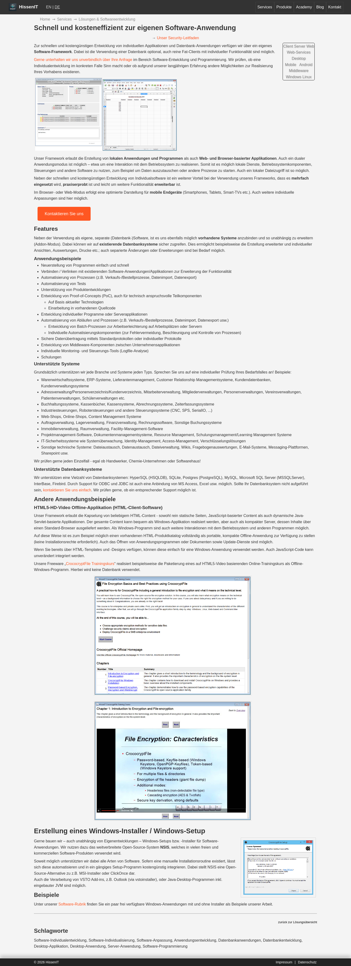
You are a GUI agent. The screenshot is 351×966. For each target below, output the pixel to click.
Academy (304, 7)
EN (48, 7)
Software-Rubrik (72, 904)
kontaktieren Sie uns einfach (67, 490)
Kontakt (334, 7)
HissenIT (23, 6)
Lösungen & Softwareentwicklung (107, 19)
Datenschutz (307, 962)
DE (57, 7)
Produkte (284, 7)
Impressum (284, 962)
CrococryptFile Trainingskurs (90, 564)
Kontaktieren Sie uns (64, 213)
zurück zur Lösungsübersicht (297, 922)
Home (45, 19)
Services (265, 7)
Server (299, 46)
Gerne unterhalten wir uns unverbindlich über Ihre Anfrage (83, 60)
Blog (320, 7)
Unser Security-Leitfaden (178, 38)
